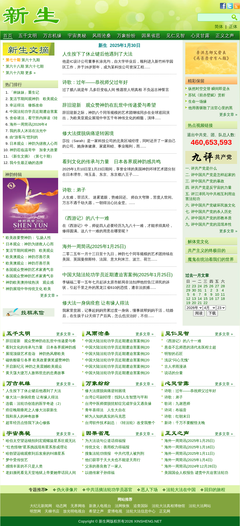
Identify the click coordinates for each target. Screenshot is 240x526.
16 (211, 298)
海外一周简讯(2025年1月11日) (189, 453)
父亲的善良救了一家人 (103, 466)
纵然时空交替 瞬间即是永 (209, 89)
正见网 (164, 511)
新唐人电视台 (100, 506)
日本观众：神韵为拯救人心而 (34, 143)
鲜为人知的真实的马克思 (105, 416)
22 (188, 286)
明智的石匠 (173, 353)
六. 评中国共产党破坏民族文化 (210, 205)
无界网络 (77, 506)
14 (200, 298)
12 (188, 298)
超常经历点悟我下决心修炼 (28, 423)
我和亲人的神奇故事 (22, 416)
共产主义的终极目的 (206, 250)
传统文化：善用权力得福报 (107, 447)
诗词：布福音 (175, 410)
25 (206, 286)
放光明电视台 (74, 511)
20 (194, 303)
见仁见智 (175, 35)
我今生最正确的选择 (26, 163)
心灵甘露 (200, 35)
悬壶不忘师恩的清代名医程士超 (190, 347)
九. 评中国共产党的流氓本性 (208, 224)
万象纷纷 (126, 35)
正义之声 (225, 35)
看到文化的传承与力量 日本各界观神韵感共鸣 (111, 161)
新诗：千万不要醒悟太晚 (184, 423)
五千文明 (27, 35)
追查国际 (140, 506)
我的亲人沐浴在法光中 (28, 131)
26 (211, 286)
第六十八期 (15, 66)
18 (223, 298)
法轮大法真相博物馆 (168, 506)
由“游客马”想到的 (24, 137)
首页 (8, 35)
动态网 (61, 506)
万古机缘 (52, 35)
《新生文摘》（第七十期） (32, 156)
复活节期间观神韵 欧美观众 (34, 99)
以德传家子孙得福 (100, 472)
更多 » (30, 73)
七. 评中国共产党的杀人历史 (208, 211)
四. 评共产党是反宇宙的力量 (208, 187)
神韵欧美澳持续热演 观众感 (30, 282)
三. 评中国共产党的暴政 (204, 181)
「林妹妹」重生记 (24, 92)
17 (217, 298)
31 (200, 290)
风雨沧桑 (101, 35)
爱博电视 (114, 511)
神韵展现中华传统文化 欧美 (28, 289)
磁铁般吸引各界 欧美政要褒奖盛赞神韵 (37, 360)
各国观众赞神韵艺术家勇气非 (30, 269)
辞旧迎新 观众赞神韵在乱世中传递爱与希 (41, 341)
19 (188, 303)
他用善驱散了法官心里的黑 (210, 108)
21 (200, 303)
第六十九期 (30, 60)
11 (223, 294)
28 (223, 286)
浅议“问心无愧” (176, 360)
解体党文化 (198, 241)
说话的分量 (173, 373)
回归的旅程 (214, 489)
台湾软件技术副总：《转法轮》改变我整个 (120, 423)
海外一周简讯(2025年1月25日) (94, 246)
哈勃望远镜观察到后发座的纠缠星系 (35, 453)
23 (194, 286)
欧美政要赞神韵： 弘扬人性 (28, 237)
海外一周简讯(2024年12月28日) (190, 466)
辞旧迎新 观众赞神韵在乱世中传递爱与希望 (109, 105)
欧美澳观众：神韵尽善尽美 (30, 257)
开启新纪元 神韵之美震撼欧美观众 (34, 366)
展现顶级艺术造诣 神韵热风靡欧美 (35, 353)
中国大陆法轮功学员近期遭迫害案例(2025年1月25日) (117, 274)
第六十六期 (15, 73)
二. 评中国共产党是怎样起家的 (210, 175)
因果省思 (151, 35)
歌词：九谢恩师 (177, 403)
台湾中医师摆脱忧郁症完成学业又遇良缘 (118, 403)
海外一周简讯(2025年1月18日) (189, 447)
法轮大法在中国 (181, 489)
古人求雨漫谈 (175, 366)
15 (206, 298)
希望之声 (96, 511)
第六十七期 (34, 66)
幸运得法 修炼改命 (26, 105)
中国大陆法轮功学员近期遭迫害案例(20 (117, 341)
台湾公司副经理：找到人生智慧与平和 (116, 397)
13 (194, 298)
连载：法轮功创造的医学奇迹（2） (34, 403)
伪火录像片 (67, 489)
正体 (233, 26)
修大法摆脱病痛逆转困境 (88, 133)
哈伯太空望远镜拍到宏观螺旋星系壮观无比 (41, 440)
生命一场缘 (197, 101)
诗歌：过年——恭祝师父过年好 (95, 82)
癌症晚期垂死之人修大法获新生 (31, 410)
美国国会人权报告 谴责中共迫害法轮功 (196, 472)
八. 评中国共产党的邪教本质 (208, 218)
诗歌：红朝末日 (177, 416)
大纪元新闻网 (41, 506)
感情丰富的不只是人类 (24, 466)
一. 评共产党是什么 (201, 168)
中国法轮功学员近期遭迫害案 (34, 111)
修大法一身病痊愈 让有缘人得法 (95, 303)
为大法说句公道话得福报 (105, 440)
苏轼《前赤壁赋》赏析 (206, 95)
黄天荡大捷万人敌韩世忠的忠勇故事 (35, 373)
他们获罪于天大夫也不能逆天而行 (112, 460)
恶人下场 (149, 489)
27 (217, 286)
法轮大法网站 (200, 506)
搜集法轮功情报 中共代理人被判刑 (114, 453)
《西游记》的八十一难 (85, 218)
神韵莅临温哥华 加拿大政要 (34, 150)
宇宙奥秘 (77, 35)
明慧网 (35, 511)
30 (194, 290)
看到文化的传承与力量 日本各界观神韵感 (41, 347)
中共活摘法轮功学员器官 (109, 489)
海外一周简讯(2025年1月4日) (188, 460)
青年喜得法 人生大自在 (105, 410)
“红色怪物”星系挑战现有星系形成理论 (36, 447)
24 (200, 286)
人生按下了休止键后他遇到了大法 (97, 54)
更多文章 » (49, 295)
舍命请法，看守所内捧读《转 (34, 118)
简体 (219, 26)
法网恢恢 (122, 506)
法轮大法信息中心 (140, 511)
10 (217, 294)
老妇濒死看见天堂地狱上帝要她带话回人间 (41, 472)
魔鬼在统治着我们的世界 (211, 259)
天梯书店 (52, 511)
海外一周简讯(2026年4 (28, 124)
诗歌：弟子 (74, 189)
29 (188, 290)
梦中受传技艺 (17, 460)
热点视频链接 (200, 125)
